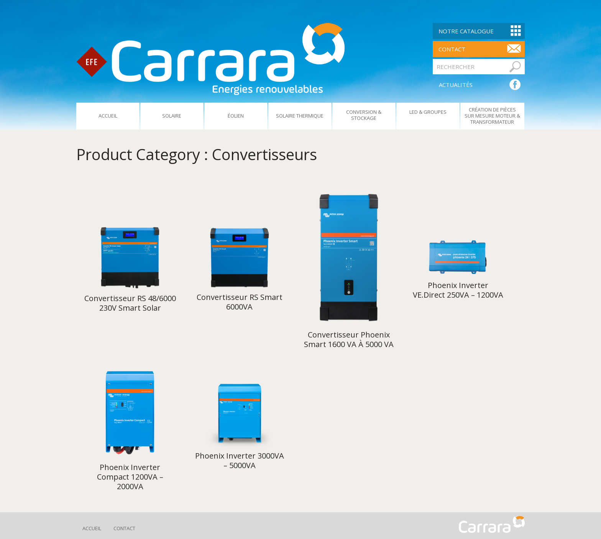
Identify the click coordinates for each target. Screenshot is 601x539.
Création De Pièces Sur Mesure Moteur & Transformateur (492, 115)
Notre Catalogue (466, 31)
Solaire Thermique (299, 115)
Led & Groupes (428, 111)
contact (451, 49)
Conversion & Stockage (363, 114)
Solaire (171, 115)
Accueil (108, 115)
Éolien (236, 115)
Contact (124, 528)
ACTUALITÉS (456, 84)
